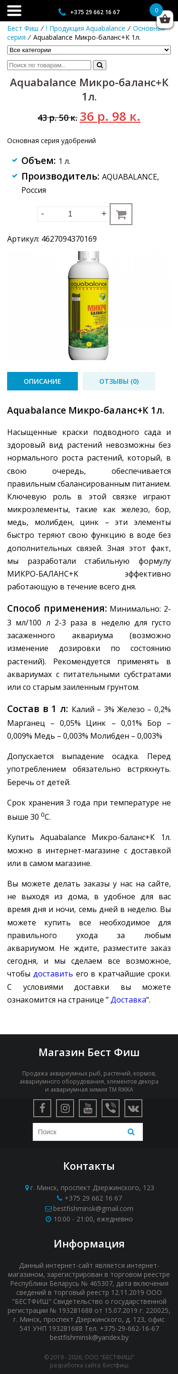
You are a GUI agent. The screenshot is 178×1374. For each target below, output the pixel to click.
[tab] (42, 381)
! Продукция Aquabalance (85, 28)
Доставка (128, 999)
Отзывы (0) (119, 381)
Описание (42, 381)
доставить (53, 973)
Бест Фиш (22, 28)
